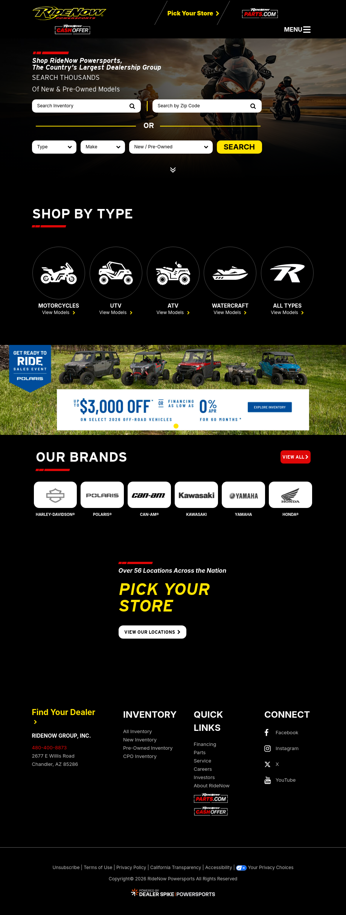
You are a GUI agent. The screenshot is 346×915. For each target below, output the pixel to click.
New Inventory (140, 740)
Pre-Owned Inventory (148, 749)
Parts (200, 753)
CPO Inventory (140, 757)
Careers (203, 770)
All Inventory (137, 732)
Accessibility (218, 868)
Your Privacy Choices (264, 869)
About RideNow (212, 786)
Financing (205, 745)
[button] (145, 426)
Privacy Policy (131, 868)
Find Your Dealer (64, 717)
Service (202, 761)
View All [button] (295, 458)
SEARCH (239, 146)
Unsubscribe (66, 868)
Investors (204, 778)
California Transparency (175, 868)
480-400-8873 (49, 749)
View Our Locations (152, 633)
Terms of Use (98, 868)
